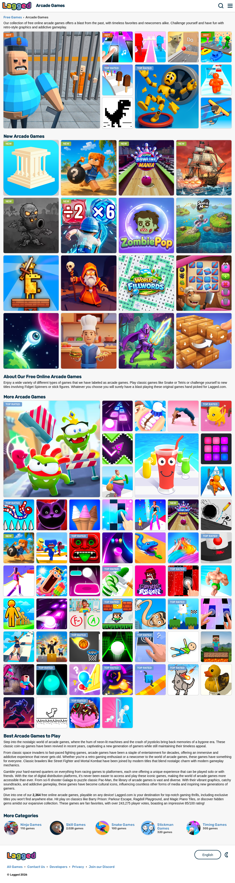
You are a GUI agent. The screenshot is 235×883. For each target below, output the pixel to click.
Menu (230, 6)
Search (221, 6)
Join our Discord (102, 867)
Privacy (78, 867)
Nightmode (227, 854)
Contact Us (36, 867)
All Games (15, 867)
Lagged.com (22, 856)
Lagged (17, 6)
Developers (58, 867)
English (208, 855)
